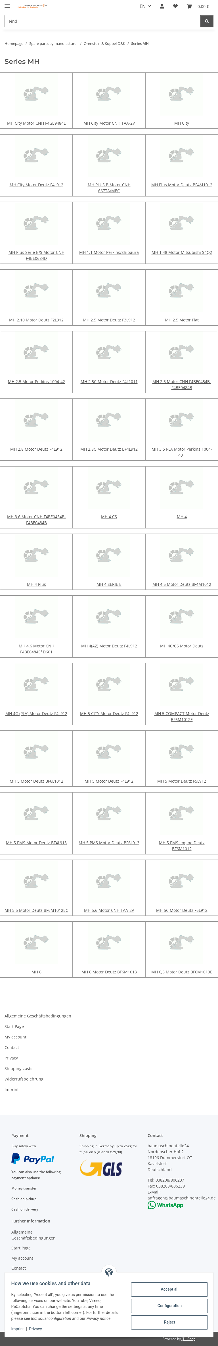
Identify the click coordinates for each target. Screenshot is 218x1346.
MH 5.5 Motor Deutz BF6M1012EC (36, 910)
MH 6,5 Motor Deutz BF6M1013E (181, 972)
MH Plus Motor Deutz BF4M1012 (181, 184)
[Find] (103, 21)
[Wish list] (175, 6)
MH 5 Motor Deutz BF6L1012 (36, 781)
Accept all (167, 1286)
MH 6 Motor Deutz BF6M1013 (109, 972)
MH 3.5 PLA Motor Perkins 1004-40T (182, 452)
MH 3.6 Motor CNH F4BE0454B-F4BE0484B (36, 519)
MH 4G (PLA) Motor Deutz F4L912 (36, 713)
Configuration (167, 1303)
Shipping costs (18, 1068)
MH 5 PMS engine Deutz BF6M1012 (182, 845)
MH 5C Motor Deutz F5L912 (181, 910)
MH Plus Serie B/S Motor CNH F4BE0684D (36, 255)
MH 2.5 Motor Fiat (182, 320)
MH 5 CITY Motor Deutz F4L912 (109, 713)
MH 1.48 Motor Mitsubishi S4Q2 (182, 252)
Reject (167, 1319)
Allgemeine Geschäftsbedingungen (38, 1016)
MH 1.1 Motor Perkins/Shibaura (109, 252)
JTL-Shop (188, 1338)
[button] (162, 6)
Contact (12, 1047)
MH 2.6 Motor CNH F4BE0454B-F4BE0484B (181, 384)
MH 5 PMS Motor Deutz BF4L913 (36, 842)
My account (15, 1037)
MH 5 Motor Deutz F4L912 (109, 781)
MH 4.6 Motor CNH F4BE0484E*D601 (36, 649)
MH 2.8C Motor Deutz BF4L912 (109, 449)
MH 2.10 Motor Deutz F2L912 (36, 320)
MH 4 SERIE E (109, 584)
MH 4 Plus (36, 584)
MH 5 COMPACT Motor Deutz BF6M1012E (181, 716)
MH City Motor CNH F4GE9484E (36, 123)
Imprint (20, 1329)
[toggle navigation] (7, 3)
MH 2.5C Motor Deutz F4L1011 (109, 381)
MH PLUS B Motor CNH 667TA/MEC (109, 187)
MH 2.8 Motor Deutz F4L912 (36, 449)
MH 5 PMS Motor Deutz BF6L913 (109, 842)
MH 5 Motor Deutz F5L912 (181, 781)
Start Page (14, 1026)
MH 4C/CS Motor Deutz (182, 646)
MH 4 (182, 516)
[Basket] (197, 6)
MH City (181, 123)
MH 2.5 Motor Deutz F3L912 (109, 320)
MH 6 (36, 972)
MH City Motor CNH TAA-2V (109, 123)
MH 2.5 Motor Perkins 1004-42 (36, 381)
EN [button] (143, 6)
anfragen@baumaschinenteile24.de (182, 1198)
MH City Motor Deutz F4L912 (36, 184)
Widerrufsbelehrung (24, 1079)
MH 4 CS (109, 516)
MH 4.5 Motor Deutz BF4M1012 (181, 584)
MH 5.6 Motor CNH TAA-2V (109, 910)
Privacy (38, 1329)
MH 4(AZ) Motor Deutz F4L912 (109, 646)
